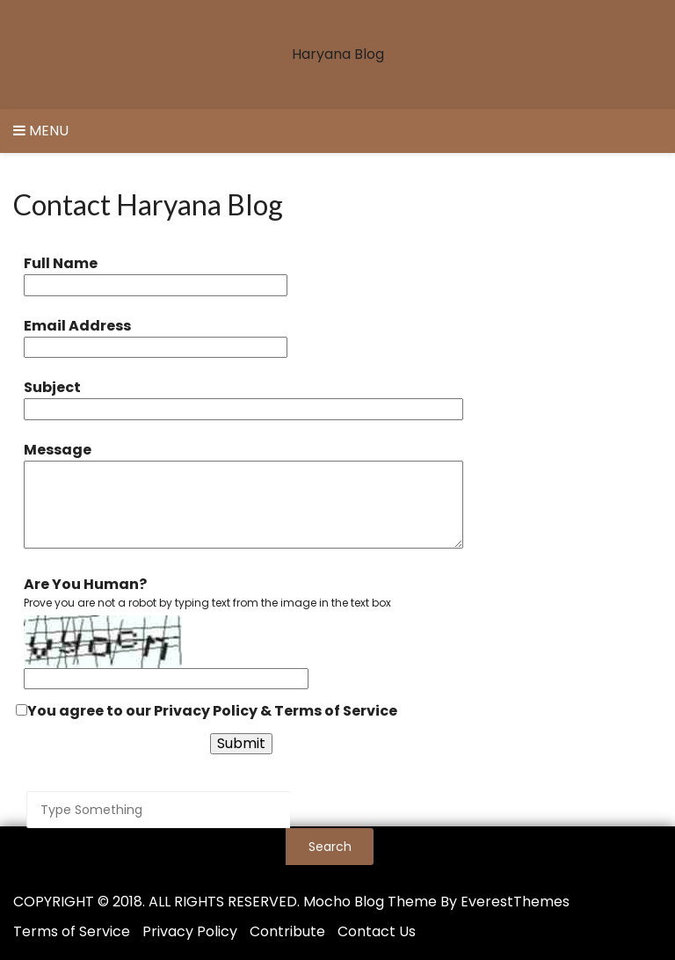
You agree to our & (206, 711)
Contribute (287, 931)
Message (57, 450)
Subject (52, 387)
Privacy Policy (206, 711)
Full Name (61, 263)
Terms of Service (335, 711)
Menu (41, 130)
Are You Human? (85, 584)
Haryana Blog (338, 54)
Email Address (77, 326)
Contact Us (377, 931)
